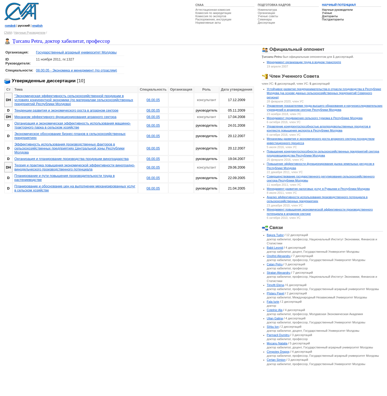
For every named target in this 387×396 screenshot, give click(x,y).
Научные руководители (337, 9)
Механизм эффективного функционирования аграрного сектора (65, 117)
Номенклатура (267, 9)
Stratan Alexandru (279, 272)
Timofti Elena (275, 285)
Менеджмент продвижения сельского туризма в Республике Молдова (315, 118)
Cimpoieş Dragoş (278, 351)
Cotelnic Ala (274, 310)
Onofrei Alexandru (279, 256)
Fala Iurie (273, 301)
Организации (266, 13)
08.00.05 (153, 100)
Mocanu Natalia (277, 343)
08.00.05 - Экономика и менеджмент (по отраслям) (76, 70)
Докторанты (330, 16)
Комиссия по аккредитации (213, 13)
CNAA (199, 4)
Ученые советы (268, 16)
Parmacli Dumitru (278, 335)
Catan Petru (275, 264)
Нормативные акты (208, 22)
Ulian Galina (275, 318)
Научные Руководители (29, 32)
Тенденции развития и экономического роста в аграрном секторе (66, 110)
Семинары (265, 19)
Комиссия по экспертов (210, 16)
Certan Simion (276, 359)
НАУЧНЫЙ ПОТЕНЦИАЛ (339, 4)
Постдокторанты (333, 19)
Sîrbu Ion (273, 326)
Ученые (327, 13)
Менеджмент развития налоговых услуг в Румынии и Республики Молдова (318, 188)
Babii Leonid (275, 247)
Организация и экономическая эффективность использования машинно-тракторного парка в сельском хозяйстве (72, 125)
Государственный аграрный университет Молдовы (76, 52)
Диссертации (266, 22)
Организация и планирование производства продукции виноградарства (71, 159)
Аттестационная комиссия (212, 9)
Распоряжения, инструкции (213, 19)
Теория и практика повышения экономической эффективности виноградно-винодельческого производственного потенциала (74, 167)
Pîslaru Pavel (275, 293)
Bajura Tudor (275, 235)
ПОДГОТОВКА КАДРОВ (274, 4)
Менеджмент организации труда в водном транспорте (304, 62)
